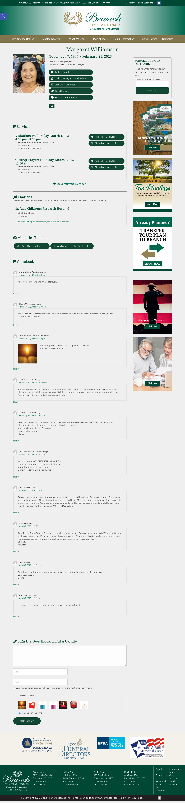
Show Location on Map (106, 145)
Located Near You (53, 39)
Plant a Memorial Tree (63, 99)
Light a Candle (61, 73)
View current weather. (71, 185)
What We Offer (78, 39)
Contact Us (161, 777)
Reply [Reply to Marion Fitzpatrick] (16, 403)
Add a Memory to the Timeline (69, 79)
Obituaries (167, 39)
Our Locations (160, 791)
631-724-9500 (100, 783)
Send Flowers (149, 39)
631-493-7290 (40, 786)
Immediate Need (175, 772)
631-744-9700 (69, 783)
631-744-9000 (130, 783)
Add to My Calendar (104, 139)
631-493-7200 (39, 783)
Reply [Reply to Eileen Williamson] (16, 327)
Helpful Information (125, 39)
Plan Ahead (100, 39)
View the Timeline (28, 248)
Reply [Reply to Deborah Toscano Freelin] (16, 478)
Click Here (152, 148)
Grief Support (173, 778)
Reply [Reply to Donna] (16, 586)
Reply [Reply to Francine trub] (16, 618)
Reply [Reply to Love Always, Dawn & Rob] (16, 370)
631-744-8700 (71, 786)
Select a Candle (26, 697)
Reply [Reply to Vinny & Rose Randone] (16, 295)
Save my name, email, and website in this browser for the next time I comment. (54, 689)
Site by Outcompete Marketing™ (108, 799)
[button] (3, 16)
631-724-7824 (101, 786)
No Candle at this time (31, 714)
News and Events (161, 785)
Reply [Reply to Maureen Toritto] (16, 553)
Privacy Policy (135, 799)
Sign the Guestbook (64, 86)
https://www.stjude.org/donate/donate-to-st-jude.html (43, 223)
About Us (160, 771)
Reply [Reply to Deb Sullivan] (16, 514)
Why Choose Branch (24, 39)
